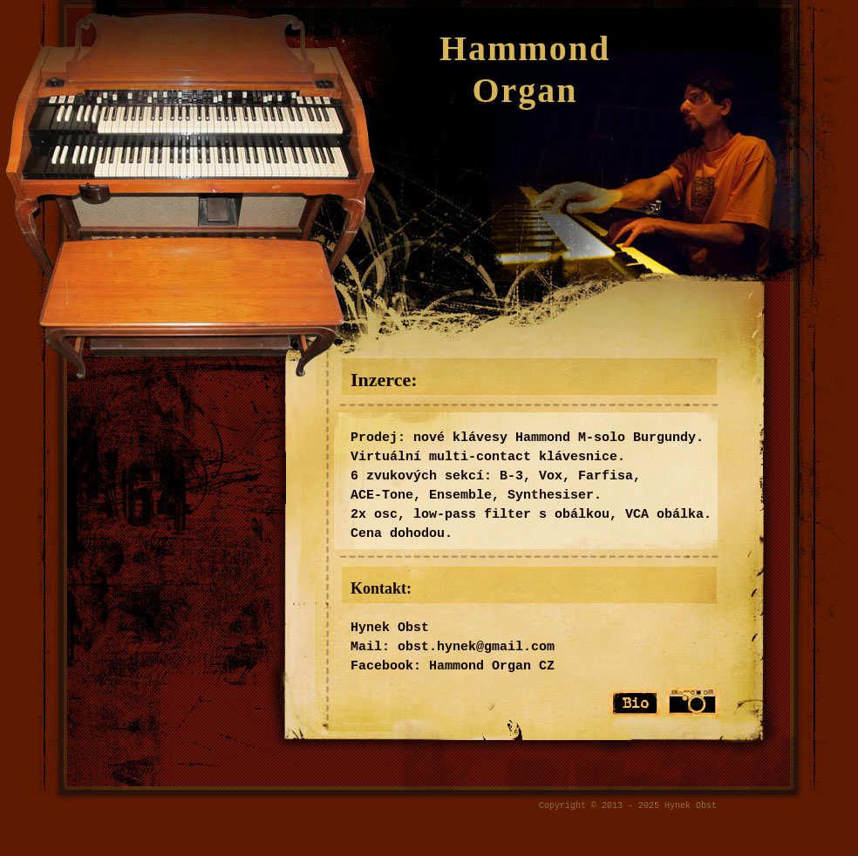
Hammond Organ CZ (492, 666)
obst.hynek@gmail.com (476, 647)
